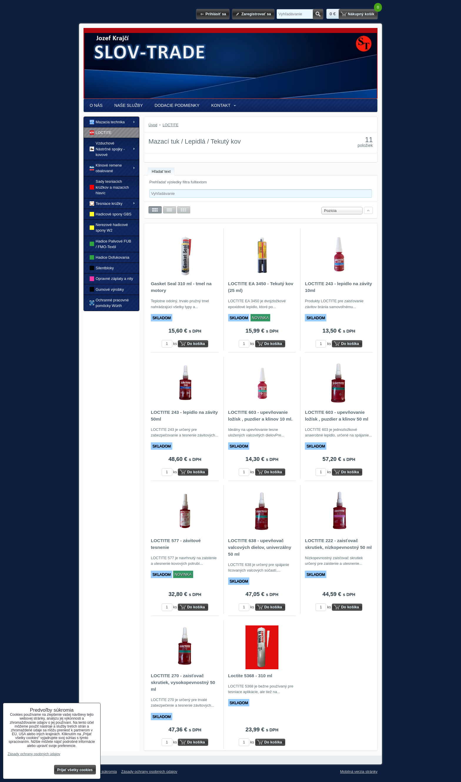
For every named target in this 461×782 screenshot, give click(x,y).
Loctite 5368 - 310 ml (250, 675)
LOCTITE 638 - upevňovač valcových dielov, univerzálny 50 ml (259, 547)
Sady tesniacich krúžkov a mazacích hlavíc (109, 187)
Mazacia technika (107, 122)
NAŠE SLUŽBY (128, 105)
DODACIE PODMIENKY (177, 105)
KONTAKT (220, 105)
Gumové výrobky (107, 289)
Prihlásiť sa (216, 14)
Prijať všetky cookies (75, 770)
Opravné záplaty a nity (111, 278)
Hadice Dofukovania (109, 257)
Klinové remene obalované (106, 168)
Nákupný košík (361, 14)
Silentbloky (102, 268)
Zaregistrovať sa (256, 14)
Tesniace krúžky (106, 203)
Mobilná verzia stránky (359, 771)
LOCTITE (100, 132)
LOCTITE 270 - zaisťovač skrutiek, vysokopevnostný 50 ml (183, 682)
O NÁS (96, 105)
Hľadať (318, 14)
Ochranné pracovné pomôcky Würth (109, 303)
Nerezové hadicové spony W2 (109, 228)
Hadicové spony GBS (110, 214)
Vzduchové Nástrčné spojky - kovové (107, 149)
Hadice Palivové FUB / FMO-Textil (110, 244)
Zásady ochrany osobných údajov (149, 771)
